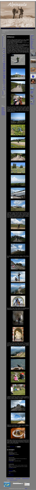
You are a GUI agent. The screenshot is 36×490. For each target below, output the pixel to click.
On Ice (2, 110)
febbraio (4, 87)
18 (2, 39)
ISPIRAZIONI (10, 28)
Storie (31, 47)
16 (2, 41)
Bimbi (31, 38)
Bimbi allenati (32, 39)
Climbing (3, 107)
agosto (4, 56)
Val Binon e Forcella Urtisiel (4, 81)
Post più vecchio (25, 478)
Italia (31, 44)
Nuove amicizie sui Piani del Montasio (4, 65)
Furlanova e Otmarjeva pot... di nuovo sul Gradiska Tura (32, 91)
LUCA (7, 28)
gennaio (4, 89)
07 (3, 94)
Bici (31, 37)
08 (3, 93)
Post (26, 483)
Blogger (26, 488)
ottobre (4, 52)
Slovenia (32, 46)
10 (2, 91)
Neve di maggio (4, 68)
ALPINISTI (13, 28)
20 (3, 37)
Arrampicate (32, 35)
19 (2, 38)
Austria (32, 36)
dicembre (4, 48)
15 (2, 42)
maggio (4, 61)
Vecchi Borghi (32, 48)
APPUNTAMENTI (17, 28)
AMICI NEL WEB (22, 28)
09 (3, 92)
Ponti (31, 45)
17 (2, 40)
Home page (18, 478)
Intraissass (3, 109)
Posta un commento (11, 475)
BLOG (2, 28)
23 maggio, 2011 (11, 455)
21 (2, 36)
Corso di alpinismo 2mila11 (4, 71)
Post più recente (10, 478)
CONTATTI (26, 28)
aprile (4, 84)
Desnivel (3, 108)
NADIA (4, 28)
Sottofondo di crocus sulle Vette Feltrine (4, 77)
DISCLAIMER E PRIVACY (30, 28)
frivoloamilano (11, 470)
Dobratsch (4, 73)
